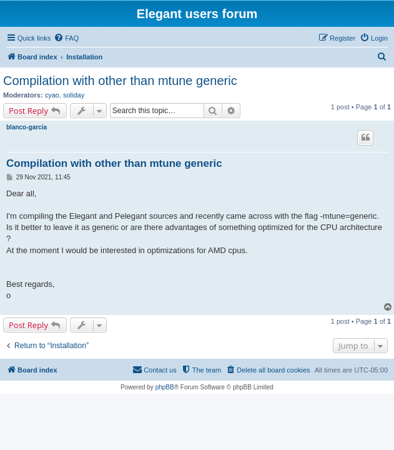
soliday (73, 95)
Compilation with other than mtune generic (120, 81)
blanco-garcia (26, 127)
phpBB (164, 387)
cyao (52, 95)
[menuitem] (66, 38)
